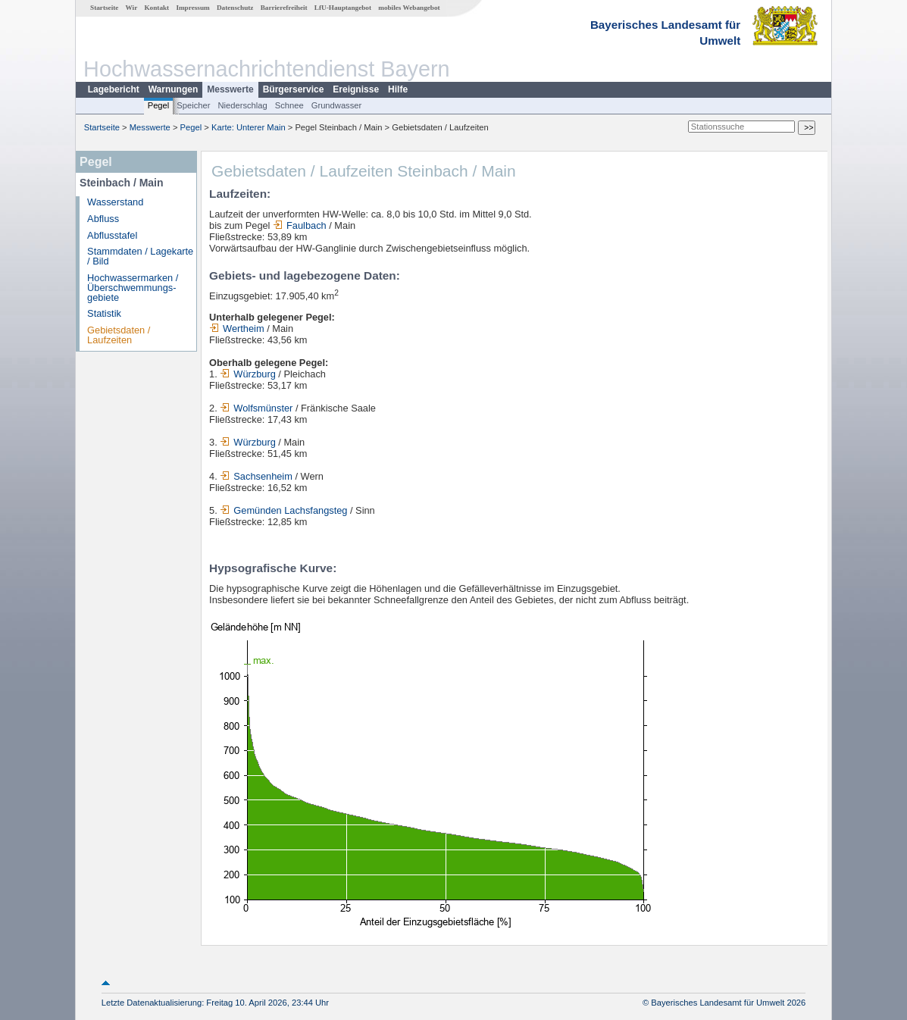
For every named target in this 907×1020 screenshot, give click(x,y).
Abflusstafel (112, 235)
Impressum (192, 7)
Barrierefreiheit (284, 7)
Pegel (159, 105)
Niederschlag (242, 105)
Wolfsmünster (256, 408)
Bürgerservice (293, 89)
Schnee (289, 105)
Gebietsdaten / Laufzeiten (118, 335)
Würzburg (247, 374)
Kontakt (156, 7)
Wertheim (236, 328)
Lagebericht (113, 89)
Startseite (104, 7)
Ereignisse (356, 89)
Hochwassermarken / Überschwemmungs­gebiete (132, 287)
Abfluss (103, 218)
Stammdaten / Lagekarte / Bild (140, 256)
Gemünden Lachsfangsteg (283, 510)
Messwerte (230, 89)
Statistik (104, 313)
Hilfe (398, 89)
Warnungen (174, 89)
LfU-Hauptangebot (342, 7)
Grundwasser (336, 105)
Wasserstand (115, 202)
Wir (132, 7)
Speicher (193, 105)
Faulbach (300, 225)
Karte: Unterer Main (248, 127)
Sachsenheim (256, 476)
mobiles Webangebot (408, 7)
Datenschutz (235, 7)
